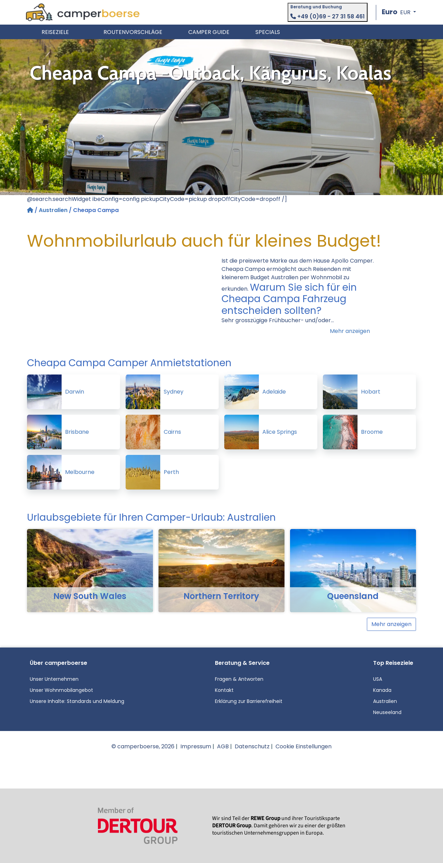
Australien (53, 210)
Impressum (195, 746)
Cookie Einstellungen (303, 746)
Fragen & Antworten (239, 679)
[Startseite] (31, 210)
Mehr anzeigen (350, 331)
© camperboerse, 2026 (142, 746)
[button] (399, 12)
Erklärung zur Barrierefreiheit (248, 701)
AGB (223, 746)
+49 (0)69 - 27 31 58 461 (327, 16)
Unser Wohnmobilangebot (61, 690)
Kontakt (224, 690)
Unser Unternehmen (54, 679)
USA (377, 679)
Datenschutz (252, 746)
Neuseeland (387, 712)
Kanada (382, 690)
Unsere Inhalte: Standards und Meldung (77, 701)
